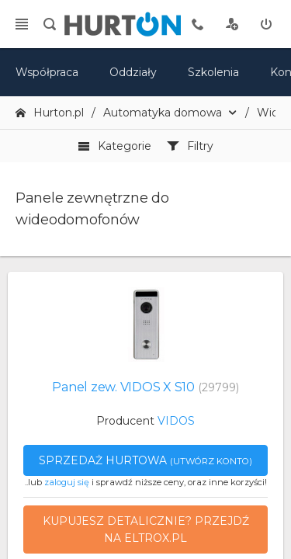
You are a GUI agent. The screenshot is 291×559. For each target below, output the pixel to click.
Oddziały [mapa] (133, 72)
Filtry (190, 146)
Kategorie (114, 146)
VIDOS (176, 421)
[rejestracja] (232, 24)
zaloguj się (66, 482)
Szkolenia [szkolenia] (213, 72)
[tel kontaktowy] (198, 24)
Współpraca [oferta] (47, 72)
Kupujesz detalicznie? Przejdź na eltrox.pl (146, 529)
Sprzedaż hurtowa (145, 460)
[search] (50, 24)
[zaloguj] (266, 24)
